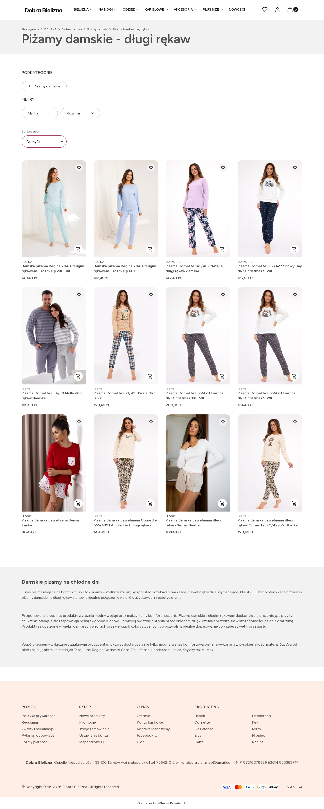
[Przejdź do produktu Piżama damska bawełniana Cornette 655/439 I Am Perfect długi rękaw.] (126, 463)
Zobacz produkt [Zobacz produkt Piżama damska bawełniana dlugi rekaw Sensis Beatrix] (222, 503)
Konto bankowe (150, 722)
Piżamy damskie (97, 29)
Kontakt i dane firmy (153, 729)
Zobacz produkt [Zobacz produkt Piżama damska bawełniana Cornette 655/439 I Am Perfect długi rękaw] (150, 503)
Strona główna (30, 29)
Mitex (256, 729)
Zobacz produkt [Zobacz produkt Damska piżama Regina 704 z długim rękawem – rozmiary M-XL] (150, 249)
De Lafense (203, 729)
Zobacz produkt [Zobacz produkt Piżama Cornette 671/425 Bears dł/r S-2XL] (150, 376)
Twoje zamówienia (94, 729)
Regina (257, 742)
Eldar (198, 735)
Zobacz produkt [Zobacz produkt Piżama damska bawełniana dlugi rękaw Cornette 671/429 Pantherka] (294, 503)
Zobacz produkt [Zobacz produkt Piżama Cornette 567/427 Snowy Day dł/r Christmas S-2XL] (294, 249)
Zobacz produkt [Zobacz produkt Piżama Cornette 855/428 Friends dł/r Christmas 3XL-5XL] (222, 376)
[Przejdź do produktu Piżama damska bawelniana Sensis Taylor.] (54, 463)
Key (255, 722)
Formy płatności (35, 742)
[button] (290, 11)
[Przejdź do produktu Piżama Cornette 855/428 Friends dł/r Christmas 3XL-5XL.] (198, 335)
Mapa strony (90, 742)
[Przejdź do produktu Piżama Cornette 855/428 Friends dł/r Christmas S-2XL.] (270, 335)
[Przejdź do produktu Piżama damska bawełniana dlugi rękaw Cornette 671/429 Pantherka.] (270, 463)
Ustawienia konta (93, 735)
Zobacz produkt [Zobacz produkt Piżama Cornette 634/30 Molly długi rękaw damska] (78, 376)
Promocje (87, 722)
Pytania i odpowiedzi (38, 735)
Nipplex (258, 735)
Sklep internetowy (160, 803)
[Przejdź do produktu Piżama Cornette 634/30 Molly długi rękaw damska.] (54, 335)
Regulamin (30, 722)
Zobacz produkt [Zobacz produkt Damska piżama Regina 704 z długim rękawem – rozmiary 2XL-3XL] (78, 249)
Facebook (145, 735)
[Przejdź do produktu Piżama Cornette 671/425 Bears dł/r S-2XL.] (126, 335)
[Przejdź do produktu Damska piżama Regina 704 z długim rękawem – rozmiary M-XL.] (126, 208)
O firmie (143, 715)
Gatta (198, 742)
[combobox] (44, 141)
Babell (199, 715)
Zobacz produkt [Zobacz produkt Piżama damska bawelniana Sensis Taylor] (78, 503)
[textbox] (44, 141)
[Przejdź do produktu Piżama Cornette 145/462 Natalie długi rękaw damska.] (198, 208)
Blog (140, 742)
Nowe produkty (92, 715)
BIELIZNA (50, 29)
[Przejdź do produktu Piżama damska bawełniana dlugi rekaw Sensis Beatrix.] (198, 463)
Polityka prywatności (39, 715)
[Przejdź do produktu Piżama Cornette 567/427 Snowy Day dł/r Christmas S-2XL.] (270, 208)
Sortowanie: (30, 131)
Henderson (261, 715)
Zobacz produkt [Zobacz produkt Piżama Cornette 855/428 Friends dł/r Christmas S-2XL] (294, 376)
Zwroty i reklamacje (38, 729)
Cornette (202, 722)
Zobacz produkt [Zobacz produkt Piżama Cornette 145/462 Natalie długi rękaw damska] (222, 249)
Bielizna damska (72, 29)
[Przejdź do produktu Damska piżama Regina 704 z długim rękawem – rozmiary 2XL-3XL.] (54, 208)
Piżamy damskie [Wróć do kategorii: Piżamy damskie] (44, 86)
